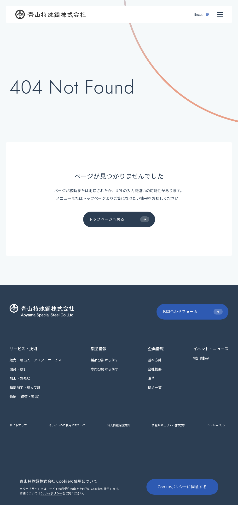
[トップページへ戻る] (119, 219)
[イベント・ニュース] (210, 348)
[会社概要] (155, 369)
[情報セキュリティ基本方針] (169, 425)
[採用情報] (201, 358)
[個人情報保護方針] (118, 425)
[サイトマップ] (18, 425)
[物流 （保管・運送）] (25, 396)
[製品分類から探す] (104, 359)
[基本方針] (155, 359)
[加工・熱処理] (20, 378)
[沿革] (151, 378)
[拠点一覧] (155, 387)
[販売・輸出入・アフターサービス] (35, 359)
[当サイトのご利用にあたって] (67, 425)
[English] (201, 12)
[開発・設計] (18, 369)
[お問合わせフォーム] (192, 312)
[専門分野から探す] (104, 369)
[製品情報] (99, 348)
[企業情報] (156, 348)
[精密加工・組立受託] (25, 387)
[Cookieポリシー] (218, 425)
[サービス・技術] (23, 348)
